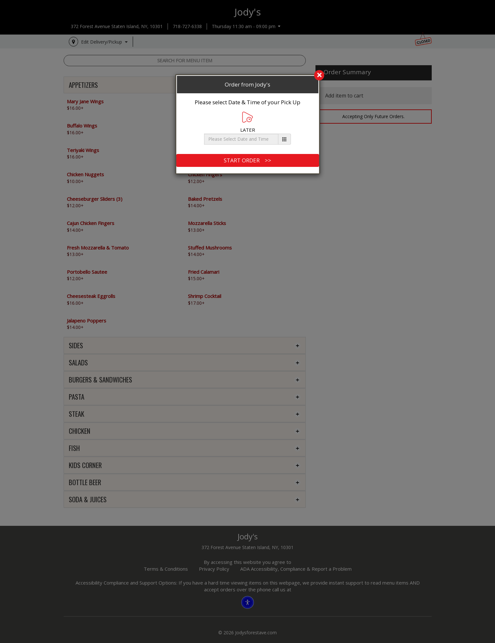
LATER (248, 122)
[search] (247, 75)
